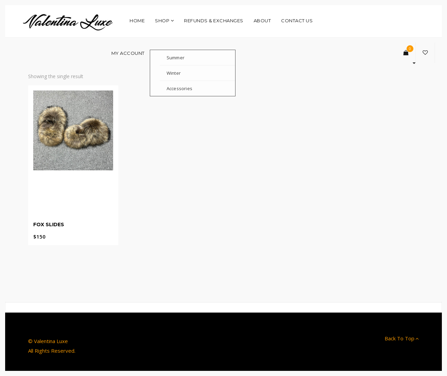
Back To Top (402, 338)
